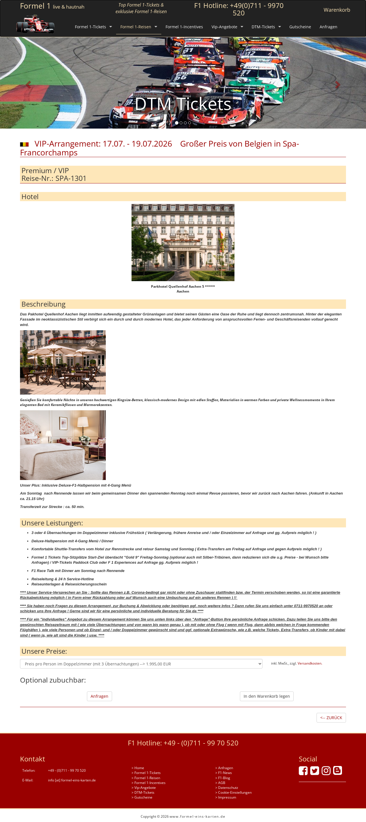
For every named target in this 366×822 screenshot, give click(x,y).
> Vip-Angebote (144, 787)
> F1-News (223, 772)
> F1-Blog (222, 777)
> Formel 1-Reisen (146, 777)
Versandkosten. (310, 663)
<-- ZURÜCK (331, 717)
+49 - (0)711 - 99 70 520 (201, 742)
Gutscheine (300, 26)
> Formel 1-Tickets (146, 772)
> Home (138, 767)
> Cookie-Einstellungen (233, 792)
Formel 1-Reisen (135, 26)
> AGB (220, 782)
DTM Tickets (183, 103)
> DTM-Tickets (143, 792)
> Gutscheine (142, 797)
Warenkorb (337, 9)
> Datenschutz (226, 787)
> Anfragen (224, 767)
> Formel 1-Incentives (149, 782)
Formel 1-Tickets (90, 26)
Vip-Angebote (224, 26)
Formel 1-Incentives (184, 26)
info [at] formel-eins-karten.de (72, 780)
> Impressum (225, 797)
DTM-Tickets (263, 26)
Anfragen (328, 26)
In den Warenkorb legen (267, 696)
